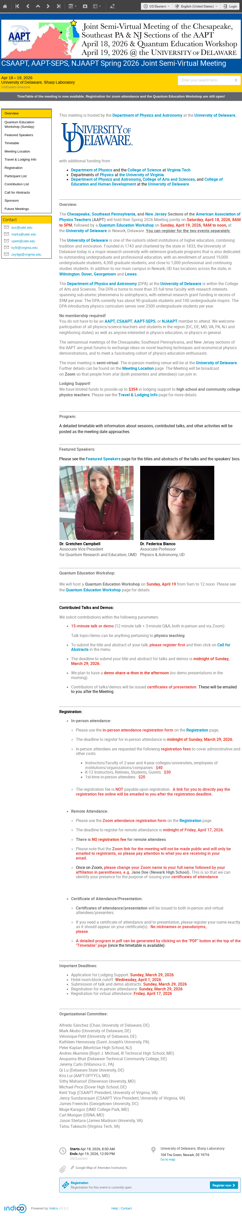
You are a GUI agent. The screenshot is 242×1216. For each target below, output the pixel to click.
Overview (12, 113)
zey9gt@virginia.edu (26, 254)
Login (233, 6)
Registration (13, 168)
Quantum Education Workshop (93, 590)
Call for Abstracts (17, 192)
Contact (126, 1208)
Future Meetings (17, 209)
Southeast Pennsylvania (113, 214)
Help (114, 1208)
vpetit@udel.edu (23, 241)
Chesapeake (78, 214)
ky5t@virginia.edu (24, 248)
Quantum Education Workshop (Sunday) (19, 124)
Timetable (12, 143)
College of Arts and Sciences (169, 179)
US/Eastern (157, 6)
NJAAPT (169, 321)
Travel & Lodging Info (20, 159)
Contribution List (17, 184)
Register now (222, 1185)
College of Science (144, 170)
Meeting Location (17, 151)
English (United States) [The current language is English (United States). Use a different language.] (197, 6)
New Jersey (156, 214)
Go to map (168, 1159)
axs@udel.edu (21, 227)
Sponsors (12, 200)
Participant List (15, 176)
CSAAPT (124, 321)
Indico (53, 1208)
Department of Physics (91, 170)
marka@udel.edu (23, 234)
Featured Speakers (19, 135)
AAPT (110, 321)
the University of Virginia (141, 174)
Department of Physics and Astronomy (106, 179)
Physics (107, 174)
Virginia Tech (179, 170)
